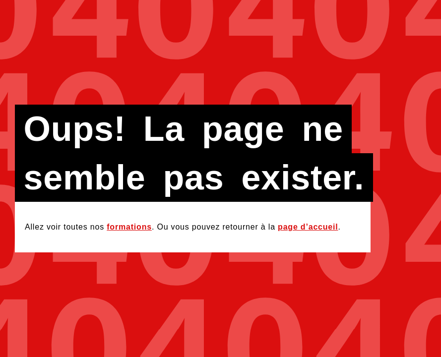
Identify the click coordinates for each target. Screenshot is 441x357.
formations (129, 227)
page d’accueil (308, 227)
